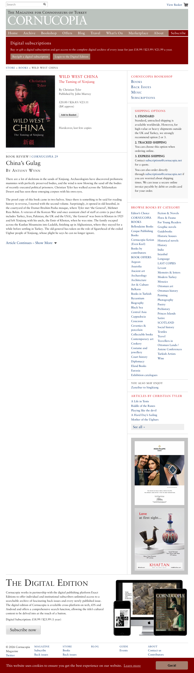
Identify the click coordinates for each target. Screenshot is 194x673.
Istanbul (162, 254)
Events (124, 650)
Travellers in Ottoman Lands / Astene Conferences (170, 345)
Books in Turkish (141, 293)
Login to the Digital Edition (71, 56)
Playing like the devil (143, 410)
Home (13, 33)
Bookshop (49, 33)
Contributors (156, 654)
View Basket (174, 4)
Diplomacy (138, 361)
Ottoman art (165, 286)
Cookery (136, 343)
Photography (165, 299)
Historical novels (168, 240)
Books (23, 67)
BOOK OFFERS (141, 257)
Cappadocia (138, 316)
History (162, 245)
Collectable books (142, 334)
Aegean (135, 261)
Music (136, 92)
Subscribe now (23, 629)
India (161, 249)
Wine (161, 358)
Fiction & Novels (168, 213)
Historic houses (167, 236)
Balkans (136, 289)
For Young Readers (169, 222)
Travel (95, 33)
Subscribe (178, 33)
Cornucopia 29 (44, 156)
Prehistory (164, 308)
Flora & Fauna (167, 217)
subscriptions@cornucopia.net (164, 160)
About (159, 33)
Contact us (154, 650)
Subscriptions (143, 97)
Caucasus (137, 321)
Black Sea (137, 307)
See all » (139, 427)
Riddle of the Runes (143, 405)
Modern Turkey (167, 277)
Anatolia (136, 266)
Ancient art (138, 270)
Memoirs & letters (169, 272)
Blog (81, 33)
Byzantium (137, 298)
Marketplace (138, 33)
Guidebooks (165, 231)
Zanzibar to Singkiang (145, 387)
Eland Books (138, 365)
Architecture (138, 280)
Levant (162, 267)
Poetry (162, 304)
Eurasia (135, 370)
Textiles (162, 331)
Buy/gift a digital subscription (30, 56)
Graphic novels (167, 226)
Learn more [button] (132, 665)
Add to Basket (68, 115)
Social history (166, 327)
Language (164, 258)
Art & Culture (140, 284)
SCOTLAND (166, 322)
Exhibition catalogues (144, 375)
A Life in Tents (140, 401)
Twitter (10, 655)
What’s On (114, 33)
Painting (163, 295)
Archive (29, 33)
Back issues (41, 654)
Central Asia (139, 312)
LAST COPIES (167, 263)
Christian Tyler (167, 395)
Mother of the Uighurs (145, 419)
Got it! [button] (172, 665)
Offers (67, 33)
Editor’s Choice (140, 213)
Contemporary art (142, 338)
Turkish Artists (167, 353)
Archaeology (139, 275)
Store (10, 67)
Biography (137, 302)
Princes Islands (167, 313)
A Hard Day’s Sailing (144, 414)
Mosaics (163, 281)
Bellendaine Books (142, 226)
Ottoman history (168, 290)
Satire (161, 318)
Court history (139, 356)
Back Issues (141, 87)
